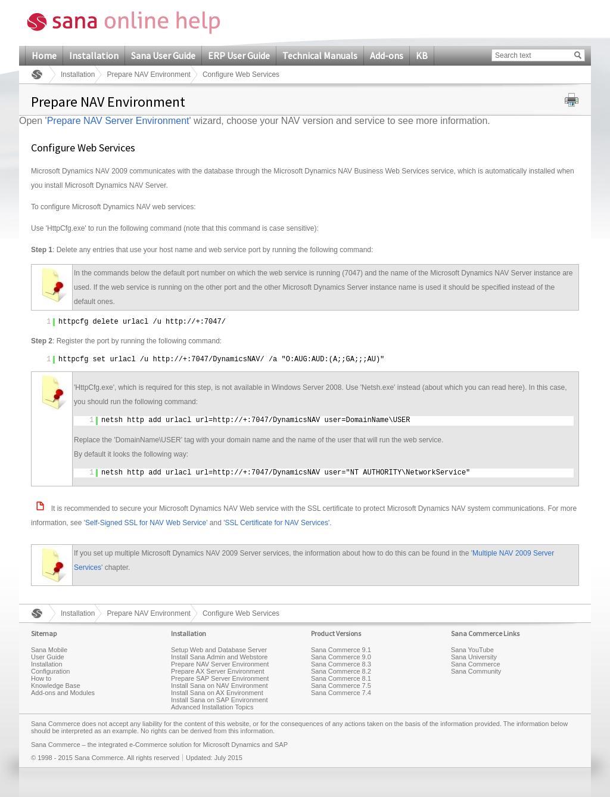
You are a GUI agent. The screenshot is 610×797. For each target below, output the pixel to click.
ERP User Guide (239, 55)
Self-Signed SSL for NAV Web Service (145, 523)
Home (44, 55)
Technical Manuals (319, 55)
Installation (94, 55)
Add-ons (386, 55)
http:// (180, 322)
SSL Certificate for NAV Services (276, 523)
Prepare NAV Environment (149, 74)
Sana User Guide (163, 55)
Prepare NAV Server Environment (118, 121)
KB (422, 55)
